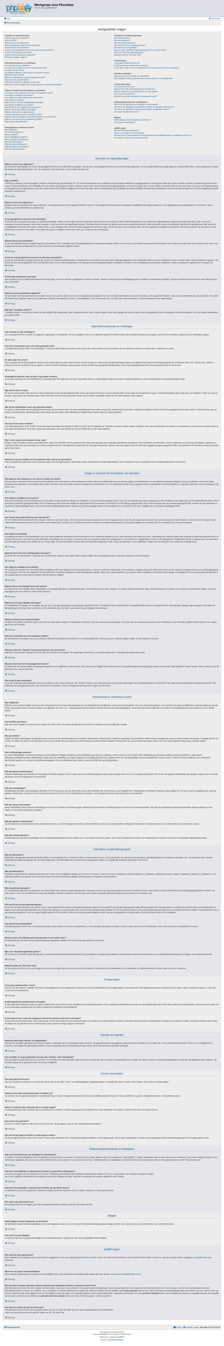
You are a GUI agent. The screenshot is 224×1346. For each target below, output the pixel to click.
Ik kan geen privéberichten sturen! (127, 63)
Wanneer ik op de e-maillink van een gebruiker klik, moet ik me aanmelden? (33, 85)
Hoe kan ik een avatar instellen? (17, 80)
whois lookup (170, 1288)
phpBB (104, 1334)
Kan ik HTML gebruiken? (14, 132)
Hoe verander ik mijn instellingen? (17, 65)
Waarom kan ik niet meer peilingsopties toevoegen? (24, 102)
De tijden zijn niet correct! (14, 70)
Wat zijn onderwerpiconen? (15, 149)
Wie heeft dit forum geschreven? (126, 130)
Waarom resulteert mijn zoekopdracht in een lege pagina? (136, 91)
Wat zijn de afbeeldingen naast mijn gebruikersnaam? (25, 77)
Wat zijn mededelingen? (14, 142)
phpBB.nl (121, 1337)
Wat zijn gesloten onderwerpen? (17, 147)
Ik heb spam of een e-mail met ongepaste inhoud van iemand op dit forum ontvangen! (146, 68)
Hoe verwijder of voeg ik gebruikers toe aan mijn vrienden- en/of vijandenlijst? (143, 78)
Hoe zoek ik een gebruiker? (124, 94)
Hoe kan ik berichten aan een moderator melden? (23, 114)
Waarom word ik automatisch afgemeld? (20, 55)
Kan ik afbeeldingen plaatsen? (16, 137)
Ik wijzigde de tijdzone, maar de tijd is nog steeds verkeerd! (27, 73)
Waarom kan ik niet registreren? (17, 43)
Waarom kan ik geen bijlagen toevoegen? (20, 109)
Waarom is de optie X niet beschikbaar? (129, 133)
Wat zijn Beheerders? (122, 38)
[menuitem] (7, 18)
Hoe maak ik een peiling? (14, 100)
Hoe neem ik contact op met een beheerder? (131, 138)
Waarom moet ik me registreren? (17, 38)
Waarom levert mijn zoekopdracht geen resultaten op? (134, 89)
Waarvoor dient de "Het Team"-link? (127, 55)
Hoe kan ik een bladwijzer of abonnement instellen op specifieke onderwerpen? (144, 107)
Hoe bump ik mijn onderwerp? (16, 121)
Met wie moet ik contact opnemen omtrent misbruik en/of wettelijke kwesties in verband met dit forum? (152, 135)
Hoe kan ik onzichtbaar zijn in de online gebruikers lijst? (26, 68)
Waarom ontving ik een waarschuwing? (20, 112)
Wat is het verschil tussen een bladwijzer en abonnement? (136, 104)
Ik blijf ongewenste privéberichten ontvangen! (131, 65)
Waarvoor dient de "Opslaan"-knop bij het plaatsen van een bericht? (30, 117)
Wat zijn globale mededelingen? (17, 139)
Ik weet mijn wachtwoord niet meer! (18, 52)
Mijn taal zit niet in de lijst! (14, 75)
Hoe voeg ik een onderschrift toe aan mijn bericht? (24, 97)
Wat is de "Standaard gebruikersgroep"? (129, 52)
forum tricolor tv (118, 1332)
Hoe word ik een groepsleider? (125, 47)
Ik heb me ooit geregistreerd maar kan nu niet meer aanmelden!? (29, 50)
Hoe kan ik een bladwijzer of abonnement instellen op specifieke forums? (141, 109)
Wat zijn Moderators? (122, 40)
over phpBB (198, 1257)
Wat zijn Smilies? (11, 135)
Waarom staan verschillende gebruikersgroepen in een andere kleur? (140, 50)
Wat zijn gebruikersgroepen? (125, 43)
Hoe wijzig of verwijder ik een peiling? (19, 105)
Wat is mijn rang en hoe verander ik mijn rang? (22, 82)
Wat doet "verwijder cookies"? (16, 57)
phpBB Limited (97, 1257)
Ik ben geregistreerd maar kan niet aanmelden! (22, 45)
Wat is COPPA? (11, 40)
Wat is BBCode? (11, 130)
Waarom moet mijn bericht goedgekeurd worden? (23, 119)
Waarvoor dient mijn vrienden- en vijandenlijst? (132, 76)
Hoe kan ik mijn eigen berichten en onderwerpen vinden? (135, 96)
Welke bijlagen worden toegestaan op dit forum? (132, 120)
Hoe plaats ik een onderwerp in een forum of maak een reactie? (29, 93)
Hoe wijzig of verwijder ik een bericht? (19, 95)
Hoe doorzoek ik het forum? (124, 87)
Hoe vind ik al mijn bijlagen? (124, 122)
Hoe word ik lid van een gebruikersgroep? (130, 45)
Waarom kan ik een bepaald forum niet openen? (23, 107)
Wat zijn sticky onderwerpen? (16, 144)
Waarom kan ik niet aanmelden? (17, 47)
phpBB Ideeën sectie (132, 1274)
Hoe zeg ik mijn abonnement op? (126, 112)
